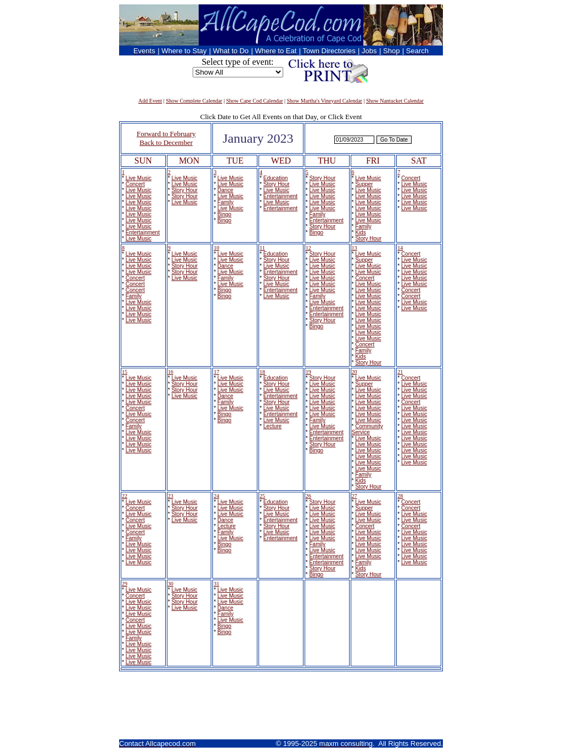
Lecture (272, 426)
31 (216, 584)
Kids (360, 232)
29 (124, 584)
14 (400, 248)
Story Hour (184, 190)
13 (354, 248)
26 (308, 496)
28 (400, 496)
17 (216, 372)
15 (124, 372)
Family (225, 202)
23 (170, 496)
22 (124, 496)
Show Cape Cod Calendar (254, 101)
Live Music (138, 178)
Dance (225, 190)
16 (170, 372)
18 (262, 372)
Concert (135, 184)
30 (170, 584)
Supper (364, 184)
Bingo (224, 214)
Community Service (367, 429)
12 (308, 248)
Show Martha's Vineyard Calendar (324, 101)
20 (354, 372)
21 (400, 372)
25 (262, 496)
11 (262, 248)
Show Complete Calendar (194, 101)
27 (354, 496)
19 (308, 372)
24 (216, 496)
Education (275, 178)
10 (216, 248)
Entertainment (143, 232)
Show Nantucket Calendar (395, 101)
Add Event (150, 101)
